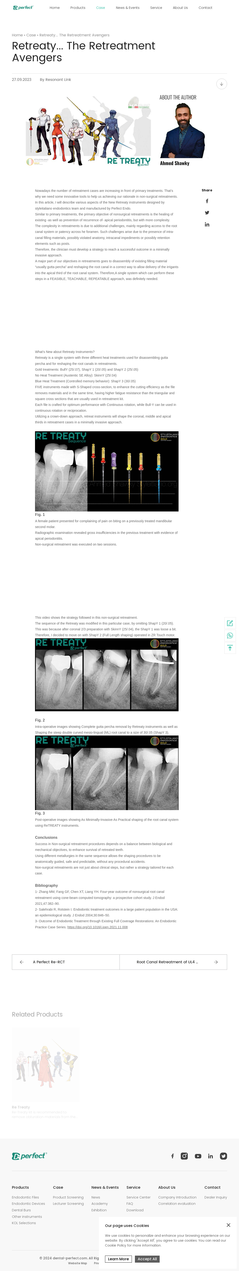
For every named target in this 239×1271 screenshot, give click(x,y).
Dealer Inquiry (215, 1197)
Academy (99, 1203)
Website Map (77, 1263)
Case (100, 7)
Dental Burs (21, 1210)
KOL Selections (24, 1223)
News (95, 1197)
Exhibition (99, 1210)
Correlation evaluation (177, 1203)
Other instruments (27, 1216)
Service (156, 7)
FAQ (130, 1203)
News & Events (128, 7)
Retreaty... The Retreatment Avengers (74, 35)
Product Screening (68, 1197)
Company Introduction (177, 1197)
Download (135, 1210)
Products (77, 7)
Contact (205, 7)
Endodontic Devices (28, 1203)
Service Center (139, 1197)
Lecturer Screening (68, 1203)
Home (55, 7)
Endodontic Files (25, 1197)
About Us (180, 7)
